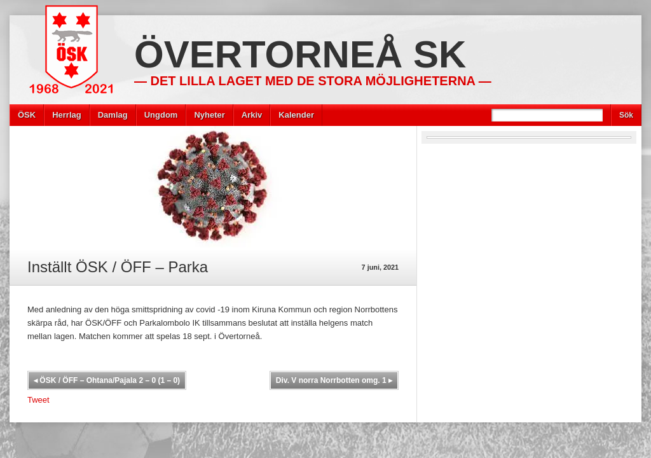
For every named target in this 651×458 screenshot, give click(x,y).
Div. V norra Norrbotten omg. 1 (334, 380)
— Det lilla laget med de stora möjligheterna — (312, 81)
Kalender (296, 115)
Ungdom (161, 115)
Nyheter (209, 115)
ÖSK (27, 115)
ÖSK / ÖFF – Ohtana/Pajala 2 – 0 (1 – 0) (107, 380)
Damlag (113, 115)
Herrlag (66, 115)
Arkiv (252, 115)
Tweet (38, 400)
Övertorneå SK (300, 54)
